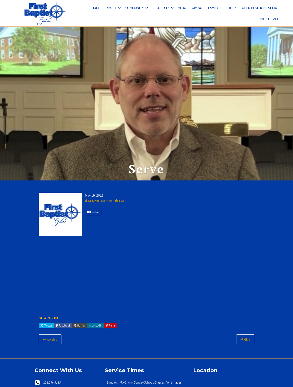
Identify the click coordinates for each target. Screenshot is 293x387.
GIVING (197, 8)
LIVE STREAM (268, 19)
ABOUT (111, 8)
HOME (96, 8)
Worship (50, 340)
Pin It (110, 327)
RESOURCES (161, 8)
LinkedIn (95, 327)
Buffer (79, 327)
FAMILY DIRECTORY (222, 8)
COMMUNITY (134, 8)
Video (93, 213)
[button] (119, 7)
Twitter (46, 327)
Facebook (63, 327)
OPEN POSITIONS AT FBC (260, 8)
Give (245, 340)
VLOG (182, 8)
